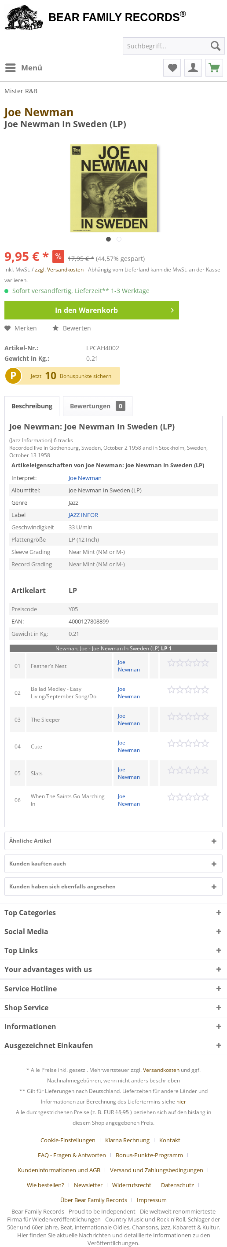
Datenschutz (177, 1185)
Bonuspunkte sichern (85, 376)
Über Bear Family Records (93, 1200)
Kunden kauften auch (37, 863)
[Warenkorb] (214, 68)
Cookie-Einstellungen (67, 1140)
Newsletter (88, 1185)
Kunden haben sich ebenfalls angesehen (62, 886)
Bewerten (71, 328)
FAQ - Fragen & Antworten (72, 1155)
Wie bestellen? (45, 1185)
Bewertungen (97, 406)
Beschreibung (31, 406)
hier (181, 1101)
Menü (23, 67)
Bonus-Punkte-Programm (149, 1155)
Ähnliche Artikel (30, 840)
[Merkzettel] (172, 68)
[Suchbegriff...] (174, 46)
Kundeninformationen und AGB (59, 1170)
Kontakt (169, 1140)
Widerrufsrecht (131, 1185)
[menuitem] (23, 68)
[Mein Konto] (193, 68)
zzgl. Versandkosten (59, 269)
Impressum (152, 1200)
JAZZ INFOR (83, 515)
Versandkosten (161, 1070)
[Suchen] (215, 46)
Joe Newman (38, 112)
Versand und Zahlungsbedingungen (156, 1170)
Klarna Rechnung (127, 1140)
